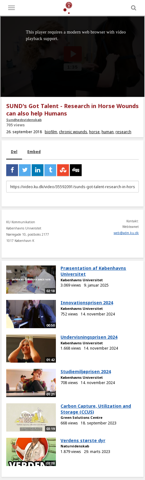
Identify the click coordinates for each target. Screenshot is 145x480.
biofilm (51, 131)
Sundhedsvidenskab (24, 119)
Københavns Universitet (82, 280)
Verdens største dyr (83, 440)
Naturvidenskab (75, 446)
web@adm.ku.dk (126, 233)
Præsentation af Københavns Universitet (93, 271)
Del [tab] (14, 151)
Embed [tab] (34, 151)
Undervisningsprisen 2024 (89, 337)
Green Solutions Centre (81, 417)
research (123, 131)
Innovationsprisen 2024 (87, 303)
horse (94, 131)
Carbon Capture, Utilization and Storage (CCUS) (96, 409)
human (108, 131)
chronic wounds (73, 131)
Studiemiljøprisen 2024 (86, 371)
